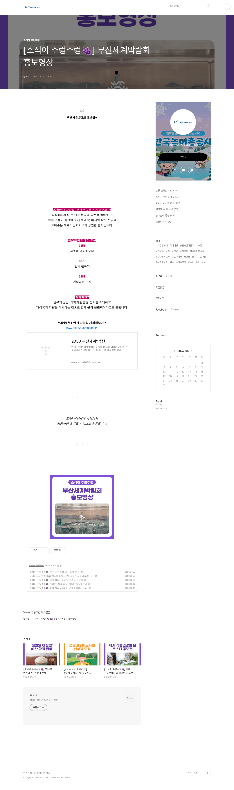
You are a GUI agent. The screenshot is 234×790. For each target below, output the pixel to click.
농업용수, (160, 251)
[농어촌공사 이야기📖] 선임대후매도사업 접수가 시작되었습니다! (61, 576)
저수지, (191, 262)
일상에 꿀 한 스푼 (167, 209)
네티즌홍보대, (162, 245)
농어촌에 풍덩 (166, 216)
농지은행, (184, 251)
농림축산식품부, (187, 245)
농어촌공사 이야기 (168, 203)
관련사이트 (192, 772)
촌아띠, (195, 256)
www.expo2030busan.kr (82, 327)
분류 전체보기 (167, 191)
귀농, (172, 262)
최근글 (159, 275)
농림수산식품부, (163, 256)
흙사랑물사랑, (162, 262)
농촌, (168, 251)
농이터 (34, 695)
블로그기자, (177, 256)
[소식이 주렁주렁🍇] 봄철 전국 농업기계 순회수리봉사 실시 (58, 588)
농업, (198, 262)
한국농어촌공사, (197, 251)
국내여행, (174, 245)
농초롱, (175, 251)
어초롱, (199, 245)
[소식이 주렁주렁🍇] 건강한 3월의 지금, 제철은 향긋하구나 (58, 584)
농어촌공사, (181, 262)
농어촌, (203, 256)
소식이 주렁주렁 (36, 565)
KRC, (204, 262)
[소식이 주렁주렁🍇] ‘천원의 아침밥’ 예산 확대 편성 (54, 572)
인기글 (169, 275)
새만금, (187, 256)
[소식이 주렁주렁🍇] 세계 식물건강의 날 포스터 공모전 (56, 580)
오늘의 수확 (163, 222)
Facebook (161, 309)
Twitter (175, 309)
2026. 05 (183, 351)
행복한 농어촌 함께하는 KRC (44, 699)
